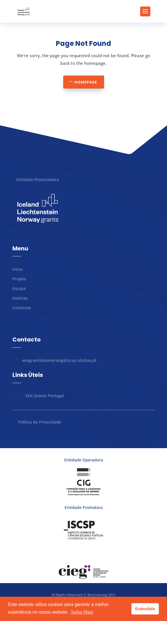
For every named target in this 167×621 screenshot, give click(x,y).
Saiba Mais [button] (82, 612)
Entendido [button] (145, 609)
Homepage (85, 82)
